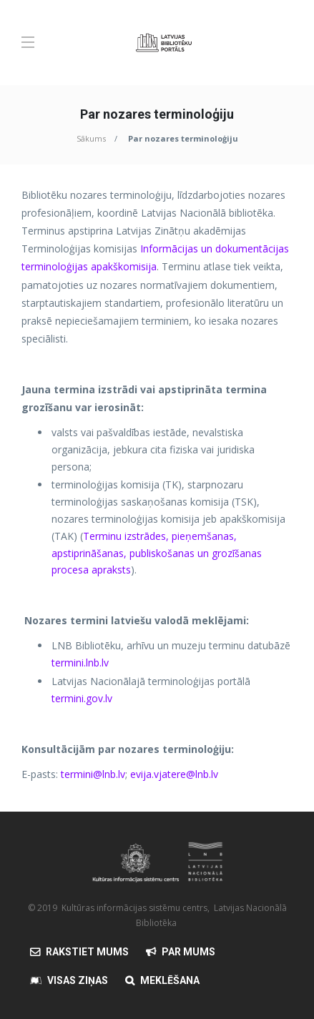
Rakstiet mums (87, 952)
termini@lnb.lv (93, 774)
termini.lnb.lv (80, 662)
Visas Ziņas (77, 980)
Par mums (188, 952)
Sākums (91, 138)
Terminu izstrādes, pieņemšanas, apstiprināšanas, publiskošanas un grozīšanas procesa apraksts (156, 553)
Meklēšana (170, 980)
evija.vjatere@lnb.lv (174, 774)
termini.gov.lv (81, 698)
